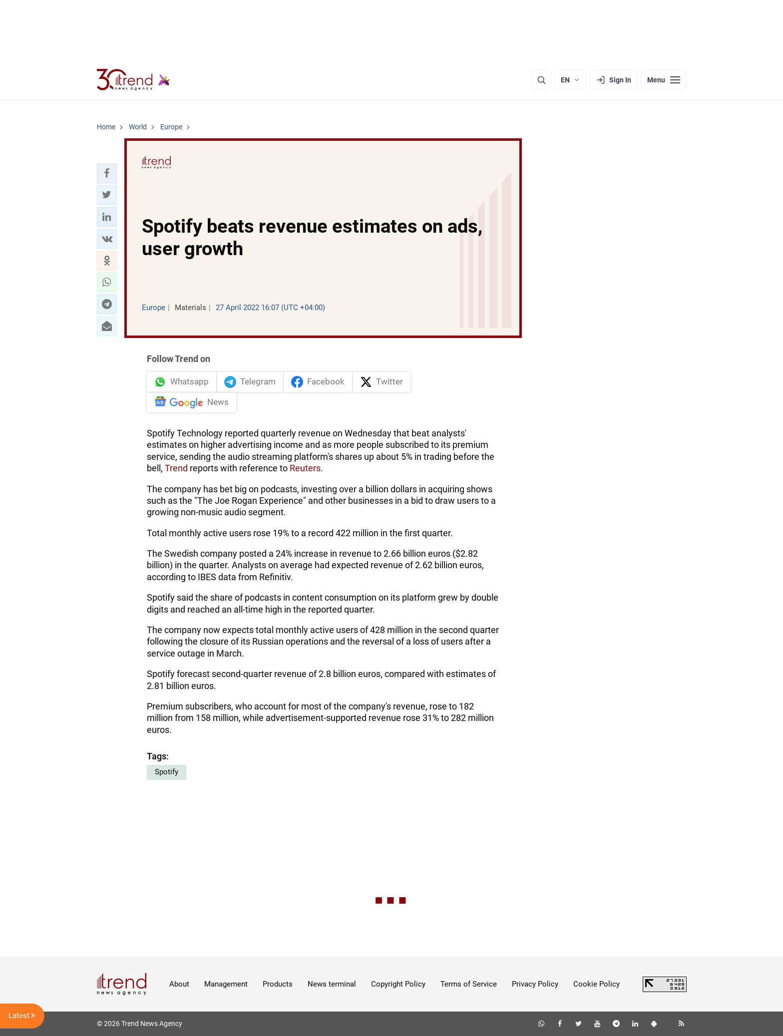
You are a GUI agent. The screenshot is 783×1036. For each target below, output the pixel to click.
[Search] (541, 80)
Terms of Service (468, 984)
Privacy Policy (535, 984)
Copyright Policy (398, 984)
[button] (107, 173)
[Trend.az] (134, 80)
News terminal (332, 984)
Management (226, 984)
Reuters (305, 468)
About (179, 984)
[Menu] (664, 80)
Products (278, 984)
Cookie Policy (596, 984)
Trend (176, 468)
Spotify (166, 771)
